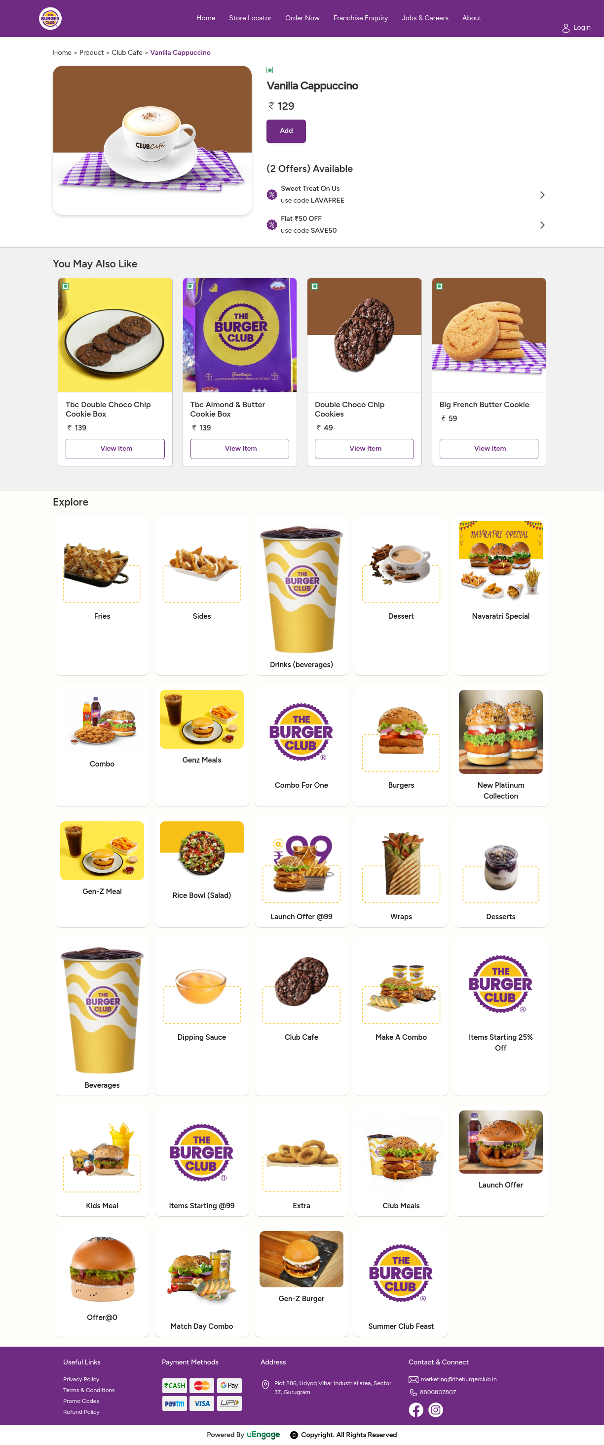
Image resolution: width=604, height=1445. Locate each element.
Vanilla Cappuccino (181, 52)
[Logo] (50, 18)
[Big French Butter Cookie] (489, 335)
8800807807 (432, 1392)
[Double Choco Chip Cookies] (364, 335)
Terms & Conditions (89, 1390)
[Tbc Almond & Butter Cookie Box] (240, 335)
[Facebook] (416, 1409)
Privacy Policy (81, 1379)
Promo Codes (81, 1401)
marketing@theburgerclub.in (453, 1379)
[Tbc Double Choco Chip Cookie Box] (115, 335)
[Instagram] (435, 1409)
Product (91, 52)
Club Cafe (127, 52)
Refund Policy (81, 1411)
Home (62, 52)
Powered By (243, 1435)
